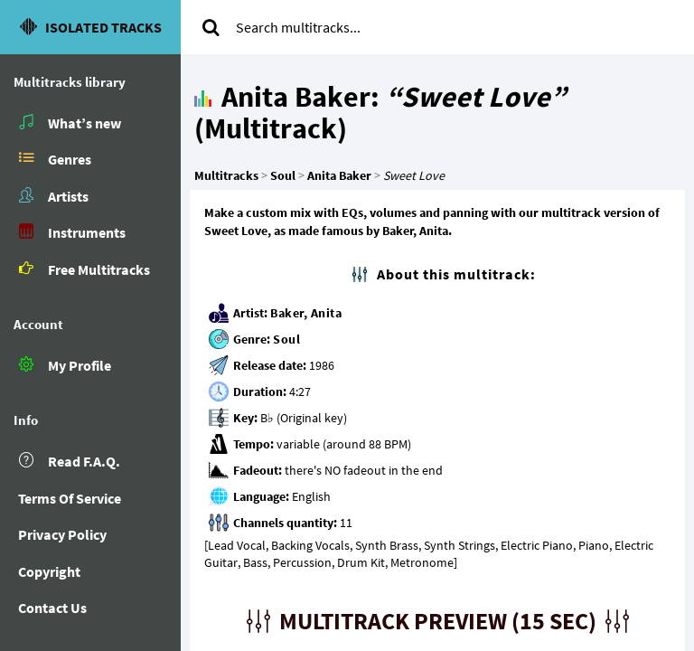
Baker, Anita (306, 313)
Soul (286, 339)
